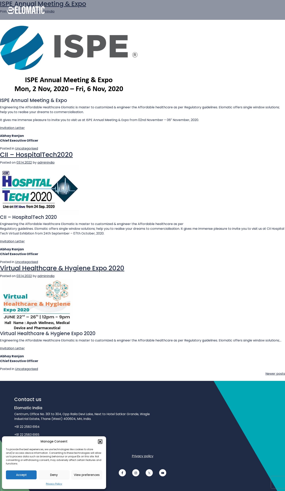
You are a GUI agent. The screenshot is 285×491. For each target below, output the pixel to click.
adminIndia (45, 162)
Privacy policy (142, 456)
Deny (54, 475)
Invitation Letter (12, 128)
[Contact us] (164, 10)
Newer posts (275, 373)
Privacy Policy (54, 483)
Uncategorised (26, 148)
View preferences (87, 475)
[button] (100, 441)
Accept (21, 475)
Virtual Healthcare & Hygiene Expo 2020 (62, 268)
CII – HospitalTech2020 (36, 154)
